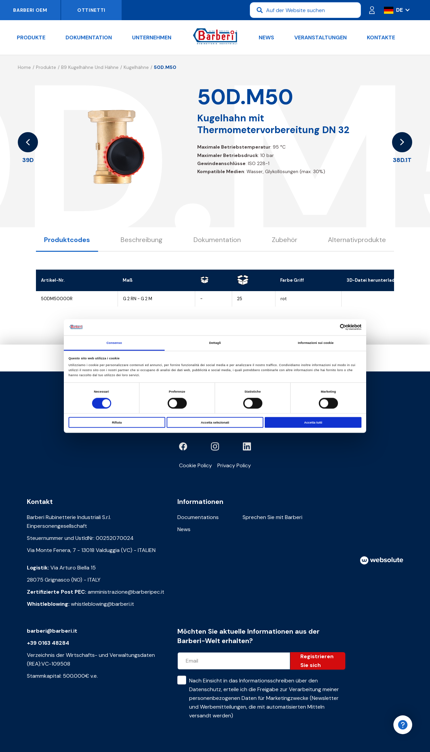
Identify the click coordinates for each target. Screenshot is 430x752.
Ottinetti (91, 10)
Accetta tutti (313, 422)
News (266, 37)
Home (24, 67)
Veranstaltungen (320, 37)
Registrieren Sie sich (317, 661)
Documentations (198, 517)
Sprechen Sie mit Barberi (272, 517)
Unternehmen (151, 37)
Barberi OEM (30, 10)
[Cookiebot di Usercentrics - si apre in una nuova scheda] (332, 327)
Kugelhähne (136, 67)
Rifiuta (117, 422)
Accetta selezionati (215, 422)
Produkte (31, 37)
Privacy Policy (234, 465)
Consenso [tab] (114, 342)
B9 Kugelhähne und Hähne (90, 67)
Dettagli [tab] (215, 342)
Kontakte (381, 37)
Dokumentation (89, 37)
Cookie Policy (195, 465)
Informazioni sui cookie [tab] (316, 342)
